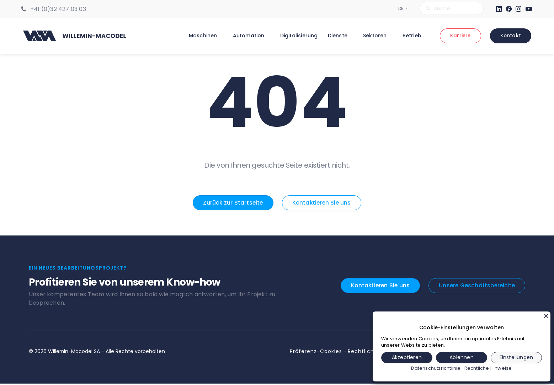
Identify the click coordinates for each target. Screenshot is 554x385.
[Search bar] (452, 8)
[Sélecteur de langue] (400, 8)
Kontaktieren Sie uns (322, 204)
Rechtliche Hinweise (488, 368)
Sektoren (374, 36)
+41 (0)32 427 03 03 (58, 9)
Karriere (459, 36)
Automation (247, 36)
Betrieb (410, 36)
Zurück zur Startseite (232, 204)
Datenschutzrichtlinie (435, 368)
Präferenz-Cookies (316, 352)
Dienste (336, 36)
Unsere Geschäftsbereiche (475, 287)
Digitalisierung (298, 36)
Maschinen (202, 36)
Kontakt (510, 36)
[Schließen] (546, 315)
